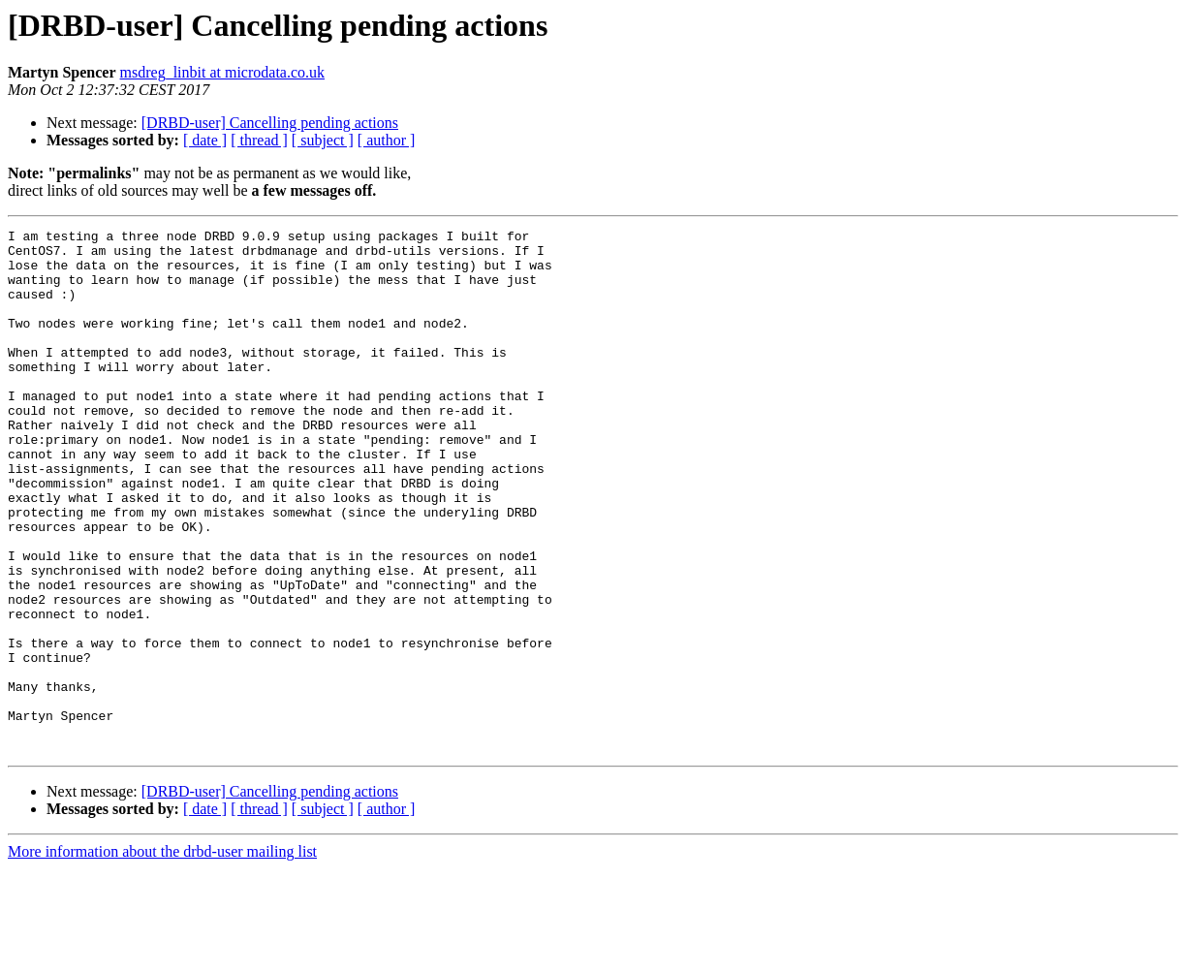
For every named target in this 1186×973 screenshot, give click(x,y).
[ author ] (387, 140)
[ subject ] (323, 140)
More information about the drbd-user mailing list (162, 956)
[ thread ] (259, 140)
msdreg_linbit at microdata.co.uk (223, 72)
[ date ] (205, 140)
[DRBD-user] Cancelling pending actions (269, 122)
